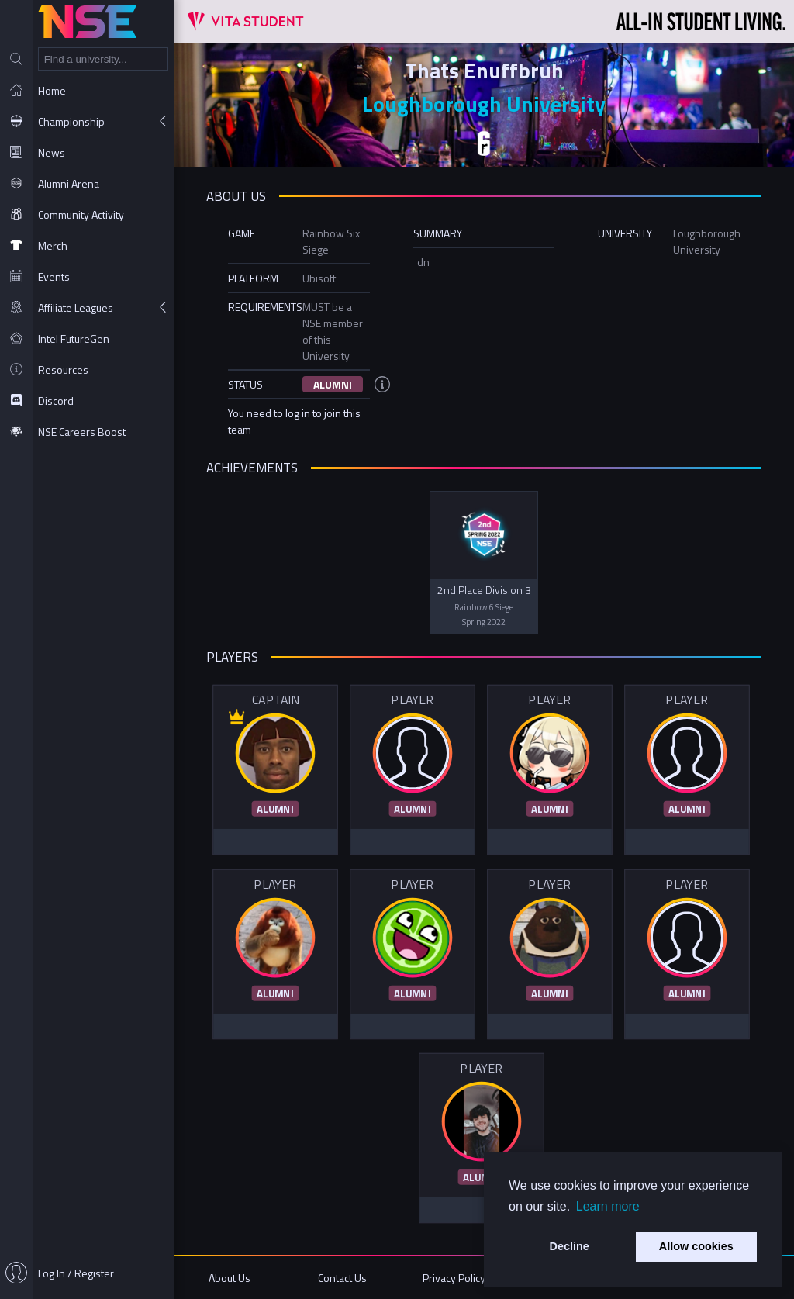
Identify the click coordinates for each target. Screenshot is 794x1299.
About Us (229, 1278)
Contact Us (342, 1278)
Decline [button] (569, 1246)
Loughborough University (484, 103)
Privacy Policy (454, 1278)
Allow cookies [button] (696, 1246)
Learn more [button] (608, 1206)
